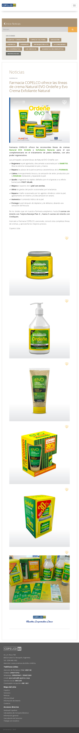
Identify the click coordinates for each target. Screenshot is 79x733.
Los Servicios (31, 49)
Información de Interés (12, 701)
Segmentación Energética (53, 49)
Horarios (25, 44)
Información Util (41, 44)
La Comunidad (59, 44)
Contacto (7, 703)
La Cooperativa (14, 49)
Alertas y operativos (17, 40)
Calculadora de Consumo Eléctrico (16, 713)
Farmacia (11, 44)
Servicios (7, 693)
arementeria (7, 729)
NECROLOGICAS (13, 54)
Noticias (6, 695)
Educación (55, 40)
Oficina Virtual (9, 698)
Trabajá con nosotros (11, 721)
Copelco (7, 690)
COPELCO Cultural (38, 40)
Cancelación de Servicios (13, 718)
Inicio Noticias (12, 23)
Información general (11, 715)
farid (14, 729)
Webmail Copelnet (10, 710)
